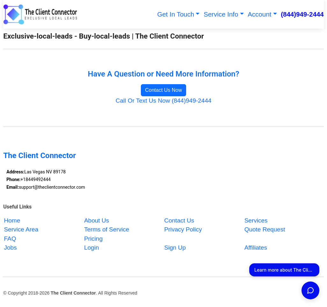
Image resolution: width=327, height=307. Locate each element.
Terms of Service (106, 229)
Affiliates (255, 248)
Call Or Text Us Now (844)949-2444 (164, 100)
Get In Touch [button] (175, 14)
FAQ (10, 238)
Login (91, 248)
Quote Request (264, 229)
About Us (96, 220)
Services (256, 220)
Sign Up (175, 248)
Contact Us (179, 220)
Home (12, 220)
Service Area (21, 229)
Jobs (10, 248)
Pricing (93, 238)
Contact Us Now (163, 90)
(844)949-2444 (302, 14)
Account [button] (259, 14)
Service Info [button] (221, 14)
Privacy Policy (183, 229)
